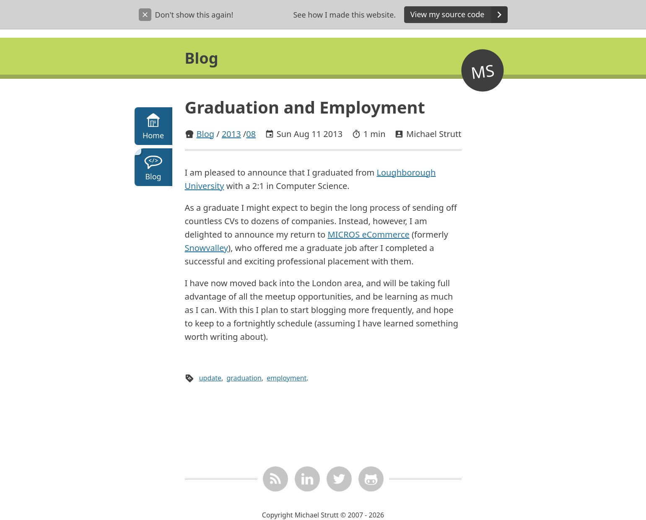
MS (483, 71)
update (210, 378)
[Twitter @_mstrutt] (338, 479)
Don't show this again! (186, 14)
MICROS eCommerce (369, 234)
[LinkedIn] (306, 479)
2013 (231, 134)
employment (286, 378)
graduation (243, 378)
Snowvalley (206, 248)
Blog (206, 134)
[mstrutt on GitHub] (370, 479)
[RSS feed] (275, 479)
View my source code (459, 14)
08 (251, 134)
